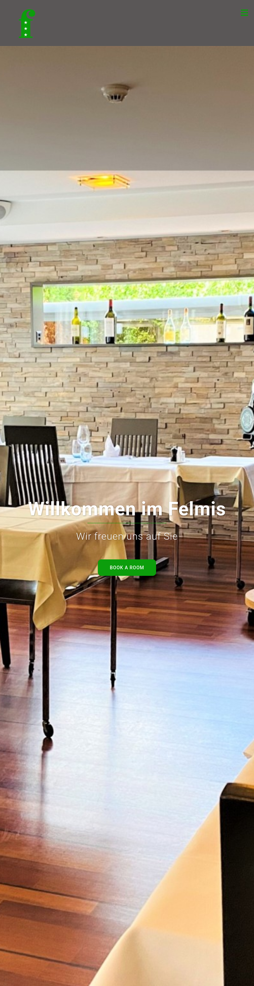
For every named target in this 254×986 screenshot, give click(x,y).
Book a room (127, 567)
